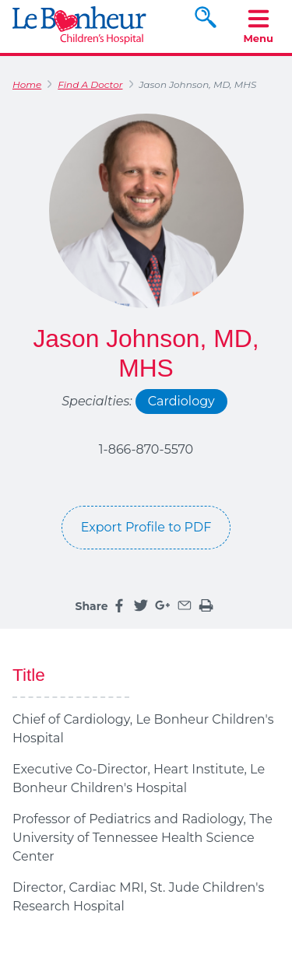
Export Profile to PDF (146, 527)
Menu (258, 25)
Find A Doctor (90, 84)
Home (26, 84)
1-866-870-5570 (146, 449)
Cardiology (181, 401)
